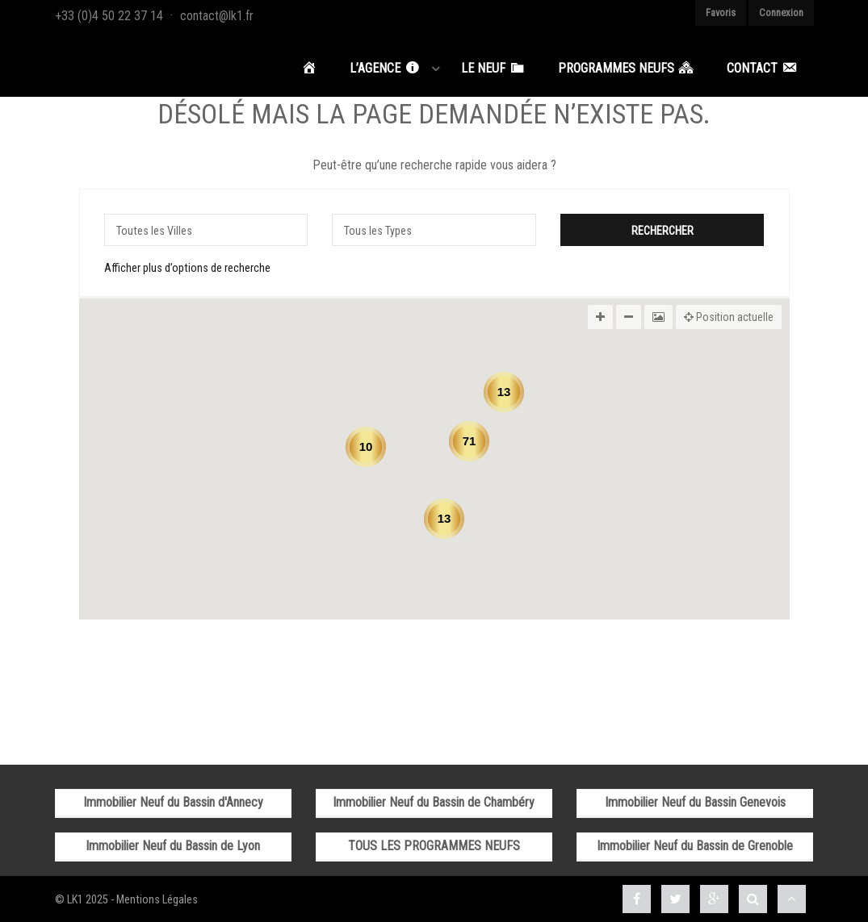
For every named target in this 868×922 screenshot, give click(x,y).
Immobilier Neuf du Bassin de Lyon (173, 843)
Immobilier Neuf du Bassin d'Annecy (173, 799)
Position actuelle (729, 314)
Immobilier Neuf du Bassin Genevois (695, 799)
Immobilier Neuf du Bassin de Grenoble (695, 843)
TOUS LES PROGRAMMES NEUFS (434, 843)
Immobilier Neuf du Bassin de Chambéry (434, 799)
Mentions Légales (157, 897)
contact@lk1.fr (217, 15)
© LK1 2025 (81, 897)
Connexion (781, 12)
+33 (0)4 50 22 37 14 (109, 15)
